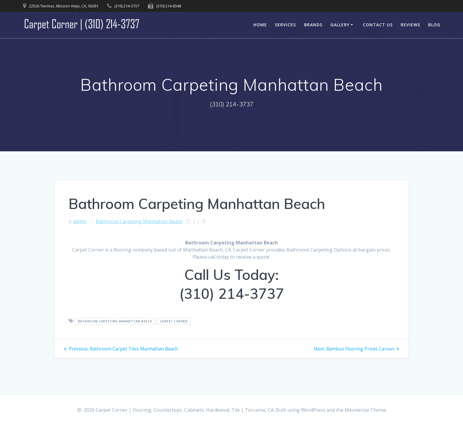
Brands (313, 24)
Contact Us (378, 24)
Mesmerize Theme (365, 410)
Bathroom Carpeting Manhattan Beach (139, 221)
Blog (434, 24)
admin (80, 221)
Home (260, 24)
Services (285, 24)
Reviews (410, 24)
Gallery (340, 24)
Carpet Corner (174, 321)
